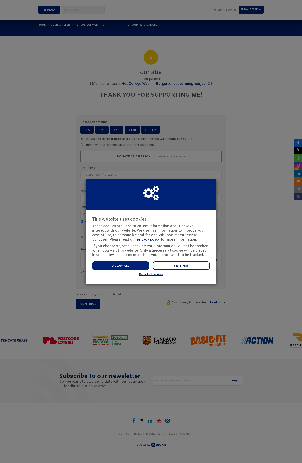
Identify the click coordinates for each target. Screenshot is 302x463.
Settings (181, 266)
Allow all (120, 266)
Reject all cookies (151, 274)
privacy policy (148, 239)
